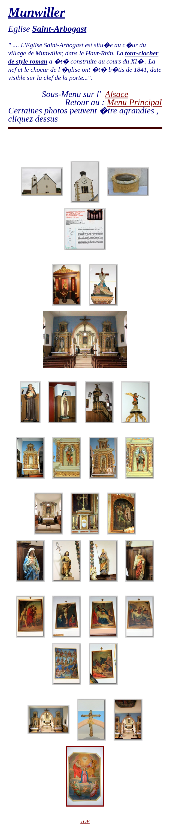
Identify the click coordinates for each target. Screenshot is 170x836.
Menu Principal (134, 102)
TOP (85, 821)
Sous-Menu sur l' (73, 94)
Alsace (116, 94)
